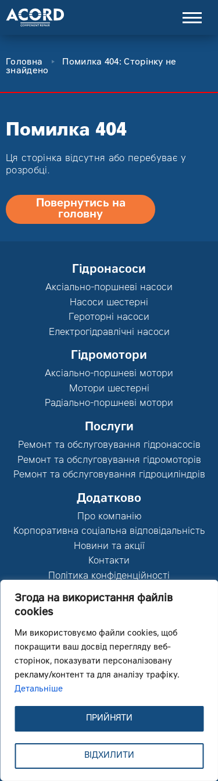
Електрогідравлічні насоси (109, 332)
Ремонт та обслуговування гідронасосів (109, 445)
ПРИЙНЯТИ (109, 719)
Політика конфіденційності (109, 576)
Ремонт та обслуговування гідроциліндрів (109, 475)
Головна (24, 62)
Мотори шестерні (109, 389)
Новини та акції (109, 546)
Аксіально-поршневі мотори (109, 374)
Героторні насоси (109, 317)
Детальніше (39, 690)
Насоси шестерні (109, 303)
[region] (109, 680)
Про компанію (109, 517)
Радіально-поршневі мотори (109, 403)
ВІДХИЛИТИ (109, 756)
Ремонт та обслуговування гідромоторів (109, 460)
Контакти (109, 561)
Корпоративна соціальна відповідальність (109, 531)
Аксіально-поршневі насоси (109, 288)
